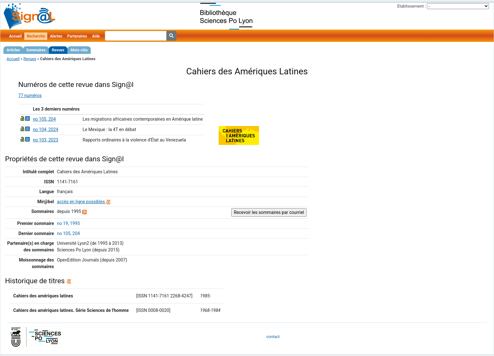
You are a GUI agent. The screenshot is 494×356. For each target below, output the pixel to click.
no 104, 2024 (45, 129)
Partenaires (77, 36)
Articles (13, 50)
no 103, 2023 (45, 139)
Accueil (15, 36)
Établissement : (411, 6)
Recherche (36, 36)
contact (272, 336)
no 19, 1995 (68, 223)
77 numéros (30, 95)
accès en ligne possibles (84, 201)
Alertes (56, 36)
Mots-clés (79, 50)
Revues (58, 50)
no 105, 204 (44, 119)
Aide (96, 36)
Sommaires (35, 50)
